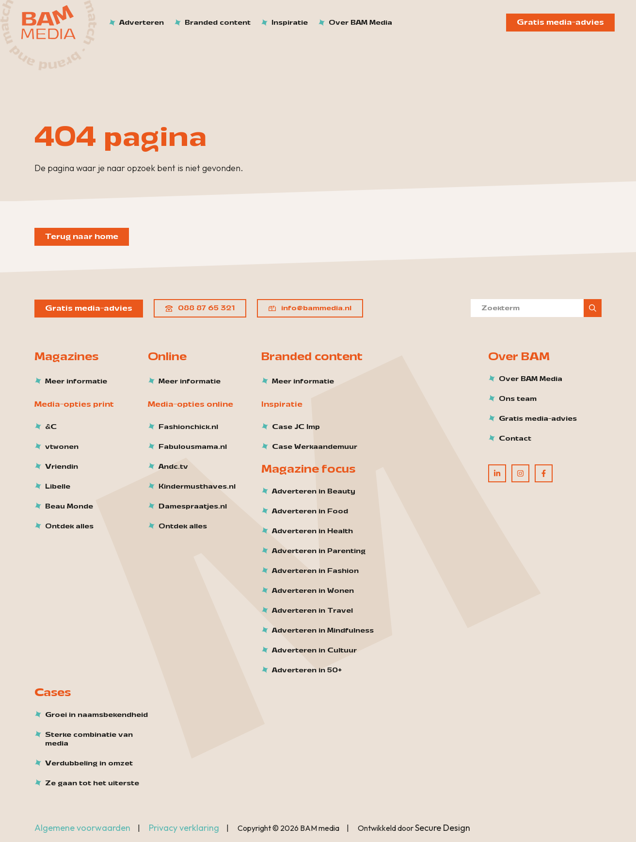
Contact (515, 438)
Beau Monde (69, 506)
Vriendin (61, 466)
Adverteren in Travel (312, 610)
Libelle (57, 486)
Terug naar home (81, 236)
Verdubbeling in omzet (89, 763)
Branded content (218, 22)
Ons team (518, 399)
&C (51, 427)
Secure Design (442, 827)
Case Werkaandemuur (314, 447)
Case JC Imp (296, 427)
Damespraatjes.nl (193, 506)
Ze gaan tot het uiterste (92, 783)
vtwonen (62, 447)
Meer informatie (76, 381)
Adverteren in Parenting (319, 551)
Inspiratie (289, 22)
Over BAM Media (360, 22)
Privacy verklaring (184, 827)
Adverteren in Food (310, 511)
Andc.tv (173, 466)
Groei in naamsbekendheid (96, 715)
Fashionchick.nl (188, 427)
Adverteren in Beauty (313, 491)
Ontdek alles (69, 526)
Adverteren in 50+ (307, 670)
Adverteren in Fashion (315, 571)
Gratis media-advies (560, 22)
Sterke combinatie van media (89, 739)
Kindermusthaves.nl (197, 486)
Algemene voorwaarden (82, 827)
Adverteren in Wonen (313, 591)
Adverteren (141, 22)
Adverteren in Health (312, 531)
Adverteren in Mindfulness (323, 630)
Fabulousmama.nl (193, 447)
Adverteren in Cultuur (314, 650)
